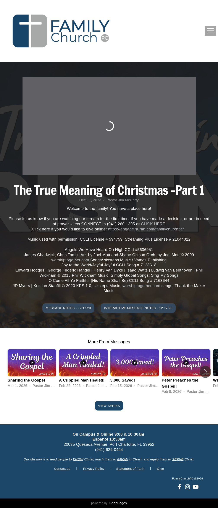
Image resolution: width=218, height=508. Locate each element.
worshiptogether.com (70, 260)
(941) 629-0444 (109, 449)
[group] (32, 369)
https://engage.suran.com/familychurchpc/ (146, 229)
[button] (205, 372)
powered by (109, 503)
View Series (109, 405)
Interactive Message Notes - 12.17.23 (138, 308)
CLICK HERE (153, 224)
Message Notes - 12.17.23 (68, 308)
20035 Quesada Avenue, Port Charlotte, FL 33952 (109, 444)
